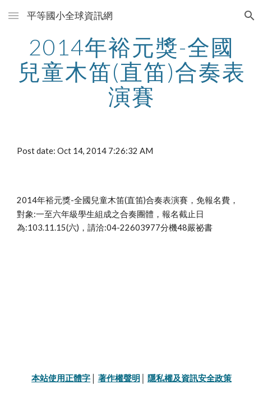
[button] (13, 15)
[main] (131, 71)
